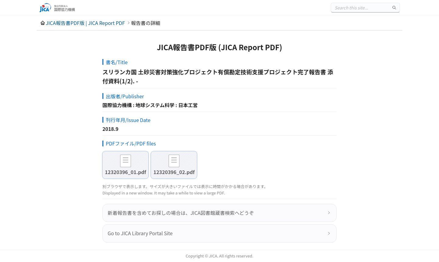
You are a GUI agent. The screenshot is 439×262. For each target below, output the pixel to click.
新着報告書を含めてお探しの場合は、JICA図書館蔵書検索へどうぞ (181, 212)
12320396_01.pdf (125, 172)
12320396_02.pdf (174, 172)
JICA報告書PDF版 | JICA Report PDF (85, 22)
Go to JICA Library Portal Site (140, 233)
